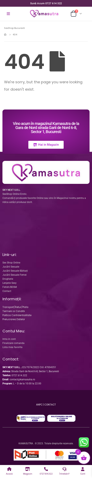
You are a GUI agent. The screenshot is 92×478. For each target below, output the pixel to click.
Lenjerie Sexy (9, 283)
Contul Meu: (13, 331)
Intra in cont (9, 339)
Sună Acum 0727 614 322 (46, 3)
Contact (6, 291)
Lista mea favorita (12, 347)
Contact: (10, 359)
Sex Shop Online (11, 262)
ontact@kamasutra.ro (23, 379)
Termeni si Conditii (13, 311)
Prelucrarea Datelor (13, 319)
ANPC (39, 404)
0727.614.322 (19, 375)
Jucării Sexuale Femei (14, 274)
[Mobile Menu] (8, 13)
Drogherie (7, 278)
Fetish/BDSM (9, 287)
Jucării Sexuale (10, 266)
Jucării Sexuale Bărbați (15, 270)
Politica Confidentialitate (16, 315)
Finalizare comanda (13, 343)
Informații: (11, 298)
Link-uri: (9, 254)
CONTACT (50, 404)
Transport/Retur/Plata (15, 307)
